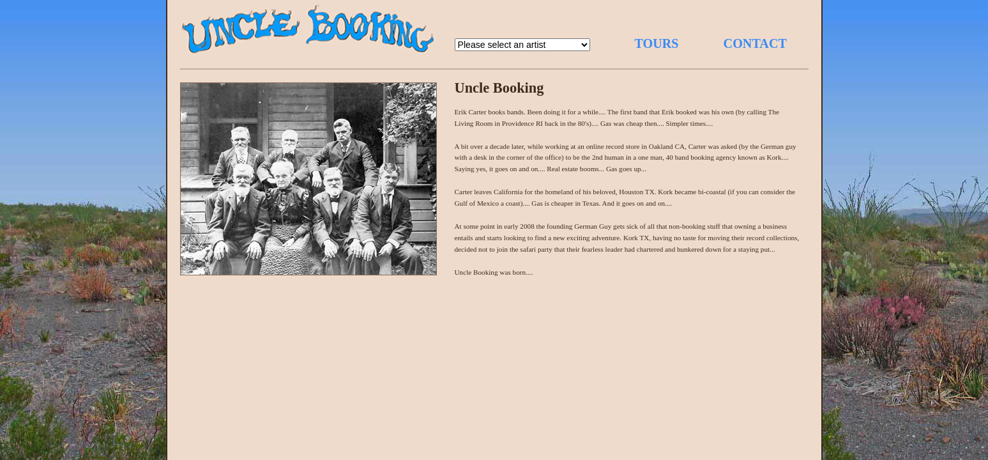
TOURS (657, 43)
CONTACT (755, 43)
